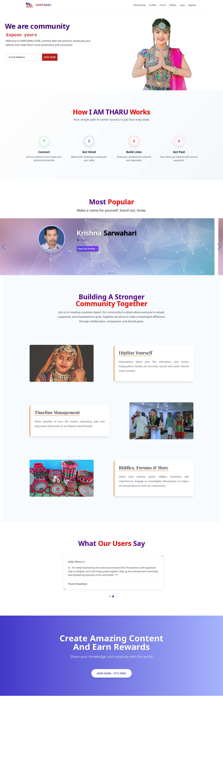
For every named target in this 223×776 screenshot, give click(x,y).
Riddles (172, 5)
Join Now (50, 57)
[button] (219, 247)
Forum (163, 5)
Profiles (152, 5)
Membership (140, 5)
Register (192, 5)
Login (182, 5)
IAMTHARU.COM (30, 41)
